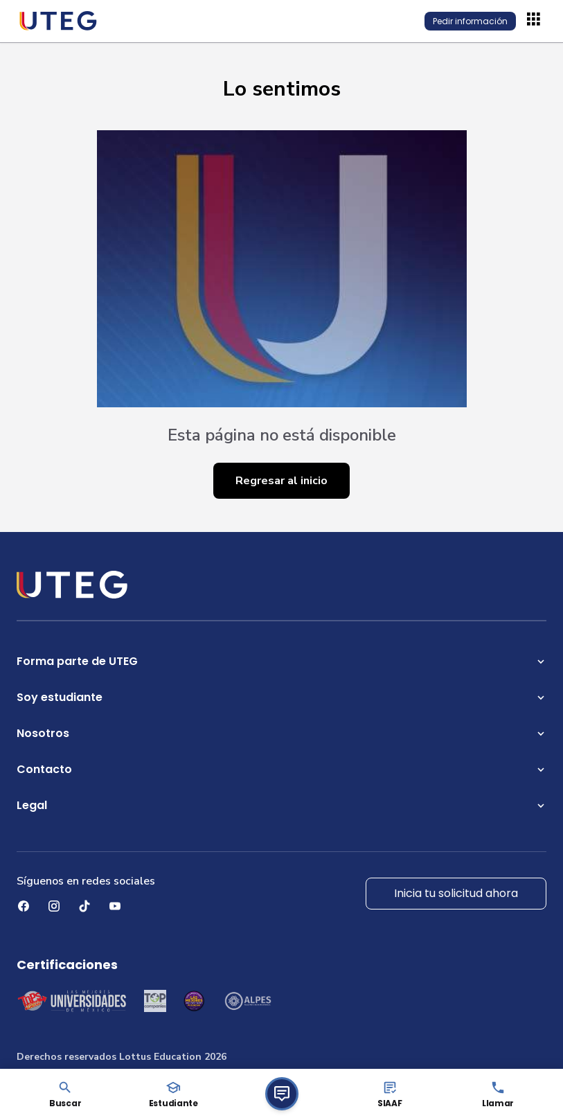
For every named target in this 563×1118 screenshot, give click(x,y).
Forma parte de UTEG (281, 661)
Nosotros (281, 733)
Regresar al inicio (281, 480)
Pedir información (470, 21)
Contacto (281, 769)
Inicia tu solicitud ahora (456, 893)
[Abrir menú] (535, 21)
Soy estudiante (281, 697)
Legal (281, 805)
